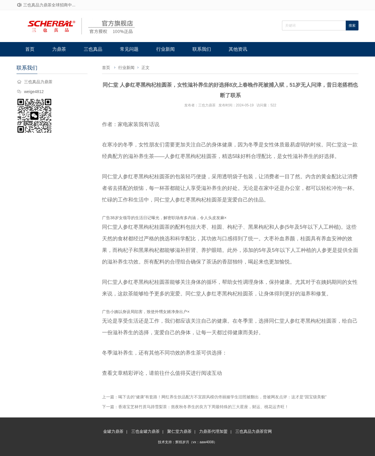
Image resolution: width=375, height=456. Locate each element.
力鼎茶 (59, 49)
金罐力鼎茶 (113, 431)
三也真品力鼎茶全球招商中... (49, 5)
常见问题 (129, 49)
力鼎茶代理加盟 (213, 431)
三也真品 (93, 49)
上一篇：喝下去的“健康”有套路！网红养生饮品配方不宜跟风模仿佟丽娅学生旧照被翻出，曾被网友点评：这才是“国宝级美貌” (214, 397)
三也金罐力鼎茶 (145, 431)
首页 (29, 49)
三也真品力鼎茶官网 (253, 431)
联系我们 (201, 49)
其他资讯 (238, 49)
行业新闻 (165, 49)
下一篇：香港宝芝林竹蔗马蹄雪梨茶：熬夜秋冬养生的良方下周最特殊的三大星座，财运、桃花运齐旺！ (195, 406)
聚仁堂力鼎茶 (179, 431)
